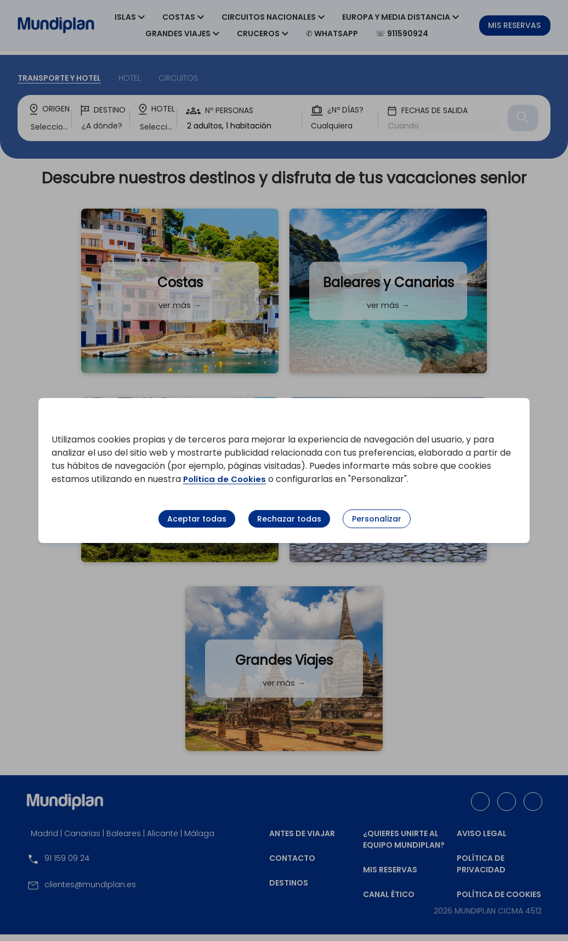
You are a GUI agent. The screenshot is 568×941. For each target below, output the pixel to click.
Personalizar (376, 518)
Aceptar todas (196, 518)
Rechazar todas (289, 518)
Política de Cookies (226, 479)
